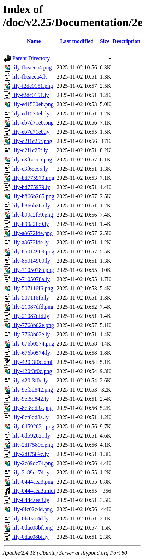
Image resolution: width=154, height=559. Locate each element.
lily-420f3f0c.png (32, 371)
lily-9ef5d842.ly (30, 399)
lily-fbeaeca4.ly (30, 77)
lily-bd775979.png (33, 178)
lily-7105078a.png (33, 270)
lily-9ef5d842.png (32, 390)
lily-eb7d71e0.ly (30, 132)
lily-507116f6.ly (30, 298)
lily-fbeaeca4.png (32, 67)
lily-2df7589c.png (32, 445)
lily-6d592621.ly (31, 436)
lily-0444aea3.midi (33, 491)
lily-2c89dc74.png (33, 463)
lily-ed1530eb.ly (30, 113)
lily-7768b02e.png (33, 325)
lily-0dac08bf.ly (30, 537)
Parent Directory (31, 58)
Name (34, 41)
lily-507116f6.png (32, 288)
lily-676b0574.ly (31, 353)
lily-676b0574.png (33, 344)
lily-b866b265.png (33, 196)
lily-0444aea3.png (32, 482)
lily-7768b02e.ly (31, 334)
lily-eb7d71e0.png (33, 123)
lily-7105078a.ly (31, 279)
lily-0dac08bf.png (32, 528)
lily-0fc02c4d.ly (30, 518)
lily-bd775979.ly (31, 187)
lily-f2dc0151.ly (30, 95)
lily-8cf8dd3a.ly (30, 417)
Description (126, 41)
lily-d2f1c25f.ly (30, 150)
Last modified (77, 41)
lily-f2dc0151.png (32, 86)
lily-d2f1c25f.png (32, 141)
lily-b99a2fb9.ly (30, 224)
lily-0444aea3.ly (30, 500)
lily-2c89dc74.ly (30, 472)
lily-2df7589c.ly (30, 454)
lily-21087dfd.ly (30, 316)
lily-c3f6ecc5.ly (30, 169)
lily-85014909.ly (31, 261)
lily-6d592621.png (33, 426)
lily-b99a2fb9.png (32, 215)
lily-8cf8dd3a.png (32, 408)
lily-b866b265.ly (31, 206)
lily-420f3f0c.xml (32, 362)
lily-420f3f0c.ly (30, 380)
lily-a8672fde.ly (30, 242)
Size (105, 41)
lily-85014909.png (33, 252)
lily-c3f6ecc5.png (32, 159)
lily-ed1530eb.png (33, 104)
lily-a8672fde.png (32, 233)
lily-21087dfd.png (32, 307)
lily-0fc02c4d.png (32, 509)
